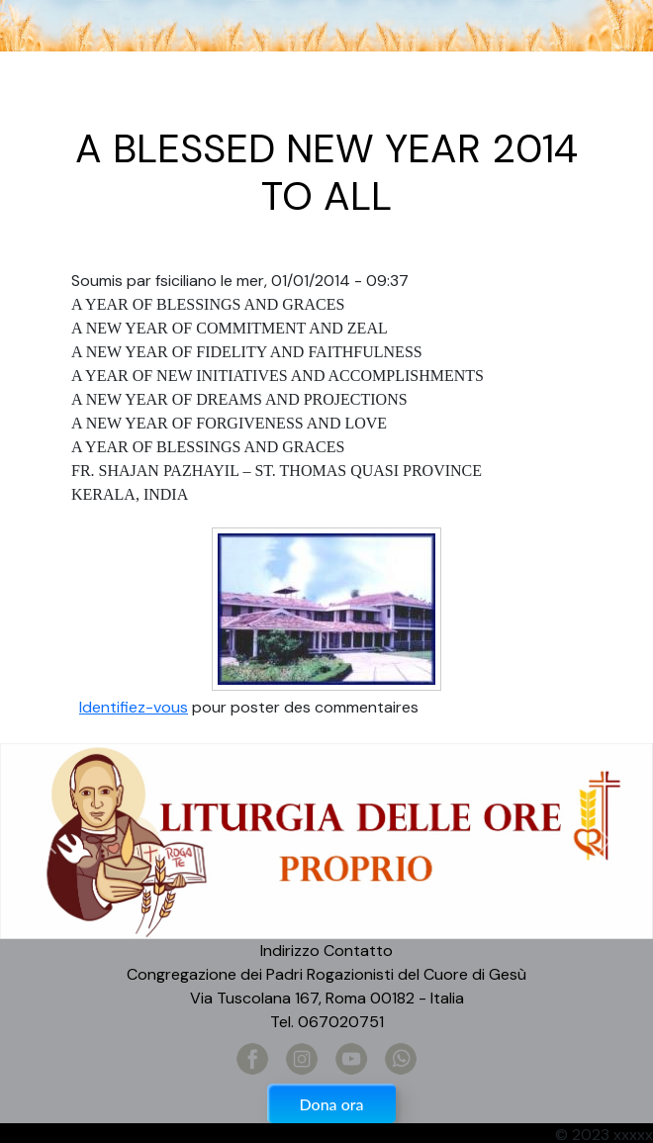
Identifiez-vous (133, 707)
